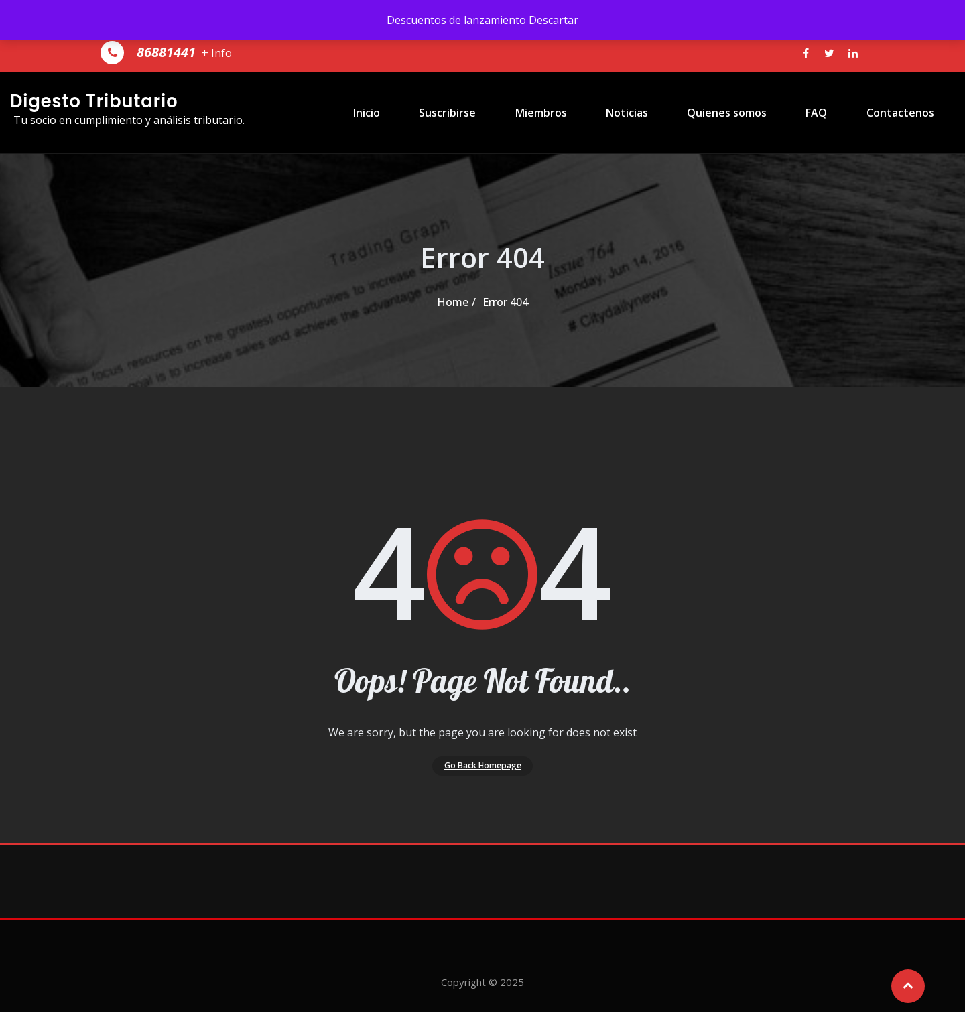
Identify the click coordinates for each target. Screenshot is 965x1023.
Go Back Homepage (482, 771)
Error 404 (505, 302)
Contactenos (897, 112)
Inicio (421, 112)
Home (452, 302)
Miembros (576, 112)
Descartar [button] (553, 20)
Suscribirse (492, 112)
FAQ (823, 112)
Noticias (653, 112)
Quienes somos (743, 112)
